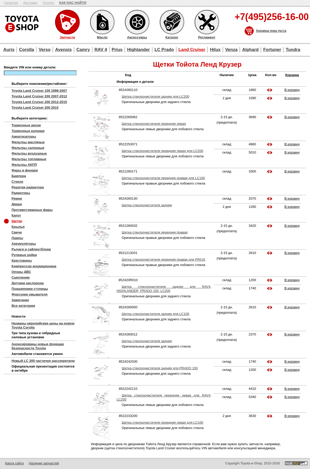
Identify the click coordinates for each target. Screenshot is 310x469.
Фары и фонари (25, 170)
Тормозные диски (26, 125)
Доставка (30, 3)
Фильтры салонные (28, 148)
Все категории (23, 306)
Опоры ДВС (21, 272)
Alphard (250, 49)
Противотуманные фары (32, 210)
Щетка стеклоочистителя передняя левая (154, 124)
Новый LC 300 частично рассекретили (43, 361)
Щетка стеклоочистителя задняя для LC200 (155, 96)
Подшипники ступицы (30, 289)
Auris (8, 49)
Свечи (17, 232)
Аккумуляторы (24, 244)
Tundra (293, 49)
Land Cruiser (192, 49)
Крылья (18, 227)
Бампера (19, 176)
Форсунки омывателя (29, 294)
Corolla (26, 49)
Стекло (17, 181)
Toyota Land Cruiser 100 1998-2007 (39, 91)
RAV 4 (101, 49)
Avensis (63, 49)
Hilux (215, 49)
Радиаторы (21, 193)
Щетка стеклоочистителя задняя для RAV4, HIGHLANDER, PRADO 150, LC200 (164, 289)
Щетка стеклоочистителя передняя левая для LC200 (162, 151)
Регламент (206, 22)
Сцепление (21, 277)
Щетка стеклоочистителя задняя (147, 205)
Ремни (17, 198)
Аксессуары (137, 22)
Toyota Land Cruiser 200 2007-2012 (39, 96)
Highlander (138, 49)
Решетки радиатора (28, 187)
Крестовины (22, 260)
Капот (16, 215)
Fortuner (272, 49)
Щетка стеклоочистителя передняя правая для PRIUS (163, 259)
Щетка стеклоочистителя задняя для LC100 (155, 314)
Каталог (172, 22)
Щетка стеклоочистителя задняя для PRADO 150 (160, 368)
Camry (83, 49)
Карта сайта (14, 463)
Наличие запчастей (44, 463)
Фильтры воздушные (29, 153)
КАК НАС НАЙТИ (72, 3)
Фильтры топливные (29, 159)
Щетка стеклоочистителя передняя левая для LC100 (162, 422)
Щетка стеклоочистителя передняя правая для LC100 (163, 178)
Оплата (48, 3)
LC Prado (164, 49)
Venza (231, 49)
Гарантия (11, 3)
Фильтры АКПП (24, 165)
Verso (44, 49)
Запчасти (67, 22)
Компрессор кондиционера (34, 266)
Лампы (17, 238)
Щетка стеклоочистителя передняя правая (155, 232)
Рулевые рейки (24, 255)
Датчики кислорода (28, 283)
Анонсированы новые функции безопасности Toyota (38, 346)
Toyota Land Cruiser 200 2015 (35, 107)
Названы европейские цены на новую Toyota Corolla (43, 325)
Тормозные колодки (28, 131)
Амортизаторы (24, 136)
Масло (102, 22)
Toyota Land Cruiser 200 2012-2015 (39, 102)
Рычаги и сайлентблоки (31, 249)
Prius (117, 49)
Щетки (17, 221)
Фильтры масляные (28, 142)
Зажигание (20, 300)
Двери (17, 204)
